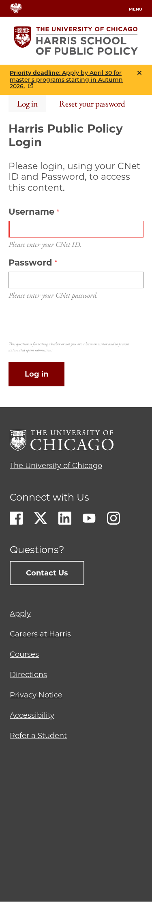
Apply (20, 613)
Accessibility (32, 715)
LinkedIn (64, 518)
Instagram (113, 518)
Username (31, 212)
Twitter (40, 518)
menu (135, 9)
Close (139, 73)
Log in (27, 103)
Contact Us (47, 573)
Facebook (16, 518)
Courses (24, 654)
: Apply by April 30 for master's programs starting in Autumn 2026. (66, 80)
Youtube (89, 518)
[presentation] (70, 322)
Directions (28, 674)
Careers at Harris (40, 634)
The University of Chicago (56, 465)
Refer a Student (38, 735)
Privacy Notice (36, 695)
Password (30, 262)
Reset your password (92, 103)
